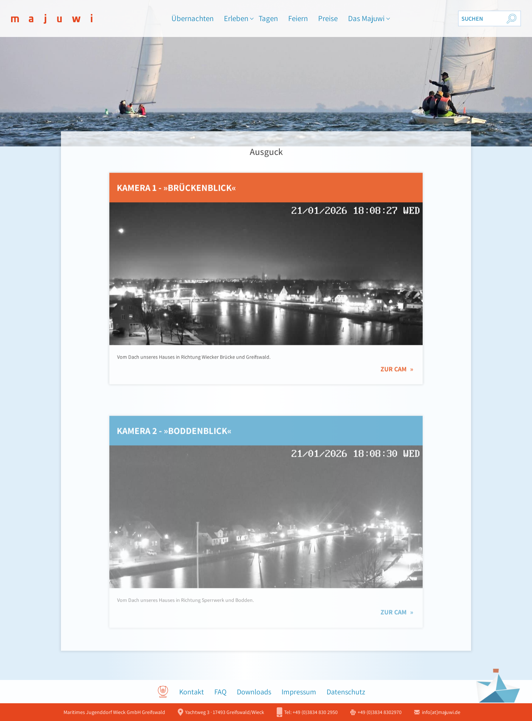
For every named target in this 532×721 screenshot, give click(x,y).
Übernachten (192, 18)
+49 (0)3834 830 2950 (311, 712)
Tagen (268, 18)
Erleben (236, 18)
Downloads (254, 692)
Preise (328, 18)
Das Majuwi (366, 18)
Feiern (298, 18)
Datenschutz (346, 692)
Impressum (299, 692)
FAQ (220, 692)
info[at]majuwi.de (441, 712)
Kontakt (191, 692)
